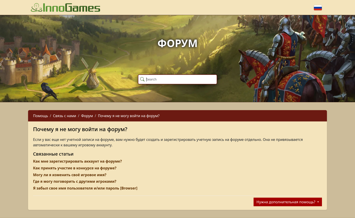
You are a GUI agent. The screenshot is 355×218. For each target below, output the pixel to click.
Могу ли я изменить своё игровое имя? (69, 174)
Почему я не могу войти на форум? (128, 115)
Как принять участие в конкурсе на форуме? (74, 168)
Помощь (40, 115)
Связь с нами (64, 115)
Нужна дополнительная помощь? (286, 201)
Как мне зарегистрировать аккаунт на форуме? (77, 161)
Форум (87, 115)
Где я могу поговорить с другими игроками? (74, 181)
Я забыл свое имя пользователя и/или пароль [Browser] (85, 188)
